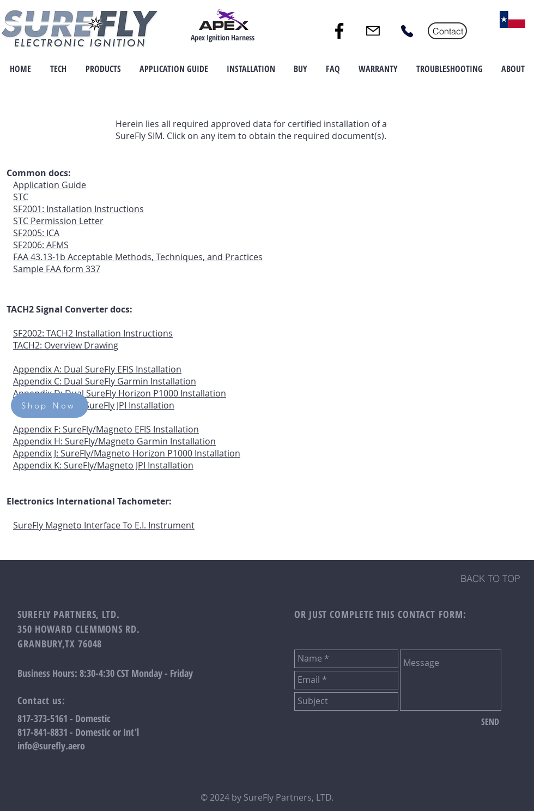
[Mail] (373, 31)
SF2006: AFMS (41, 245)
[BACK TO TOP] (490, 578)
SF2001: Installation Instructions (78, 209)
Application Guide (49, 185)
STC (20, 197)
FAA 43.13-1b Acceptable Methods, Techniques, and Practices (138, 257)
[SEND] (490, 722)
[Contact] (447, 30)
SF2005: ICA (36, 233)
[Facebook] (339, 30)
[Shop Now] (49, 405)
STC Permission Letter (58, 221)
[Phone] (406, 30)
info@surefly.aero (51, 745)
